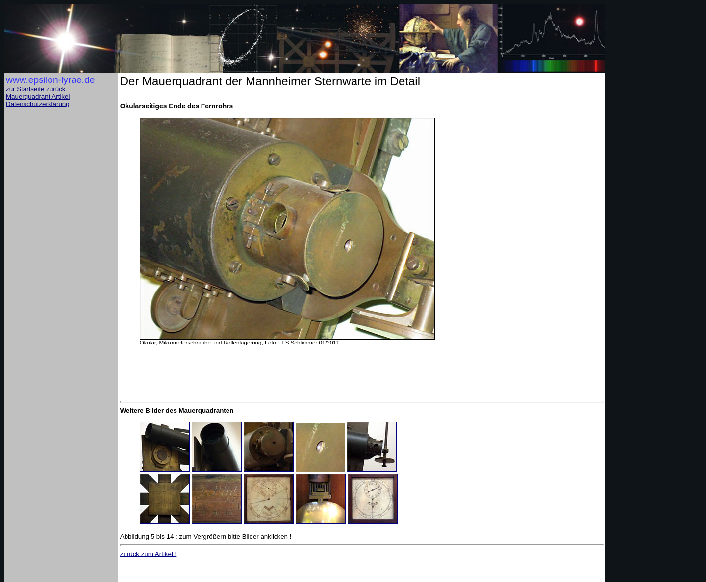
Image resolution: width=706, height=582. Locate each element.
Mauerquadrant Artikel (38, 96)
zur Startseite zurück (35, 89)
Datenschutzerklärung (38, 103)
